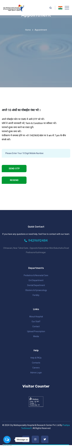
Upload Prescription (36, 331)
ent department (36, 280)
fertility (36, 295)
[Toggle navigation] (67, 8)
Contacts (36, 363)
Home (28, 30)
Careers (36, 367)
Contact (36, 326)
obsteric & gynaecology (36, 290)
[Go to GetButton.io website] (7, 445)
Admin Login (36, 372)
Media (36, 336)
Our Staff (36, 321)
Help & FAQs (36, 358)
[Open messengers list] (7, 439)
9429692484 (36, 240)
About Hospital (36, 316)
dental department (36, 285)
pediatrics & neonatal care (36, 275)
